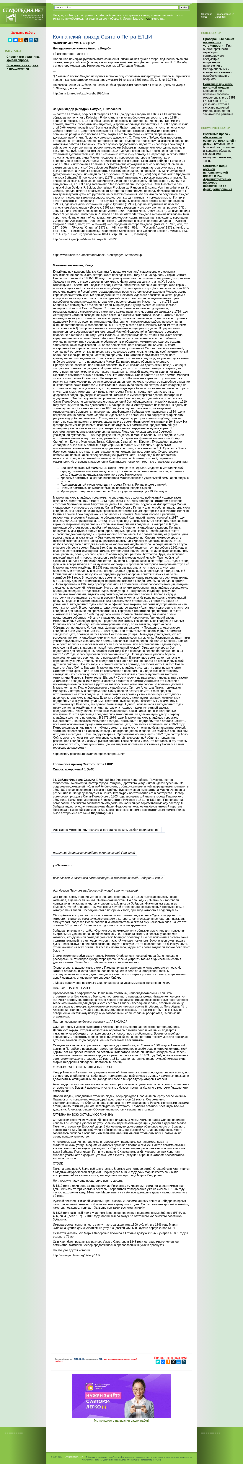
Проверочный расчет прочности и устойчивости (218, 42)
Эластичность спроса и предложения (22, 67)
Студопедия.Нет (74, 1456)
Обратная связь (206, 15)
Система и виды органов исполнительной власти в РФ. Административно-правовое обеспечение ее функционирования (217, 177)
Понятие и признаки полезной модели (218, 86)
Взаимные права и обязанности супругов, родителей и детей (220, 139)
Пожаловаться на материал (224, 15)
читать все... (158, 18)
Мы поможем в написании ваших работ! (121, 1420)
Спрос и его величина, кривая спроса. (23, 58)
